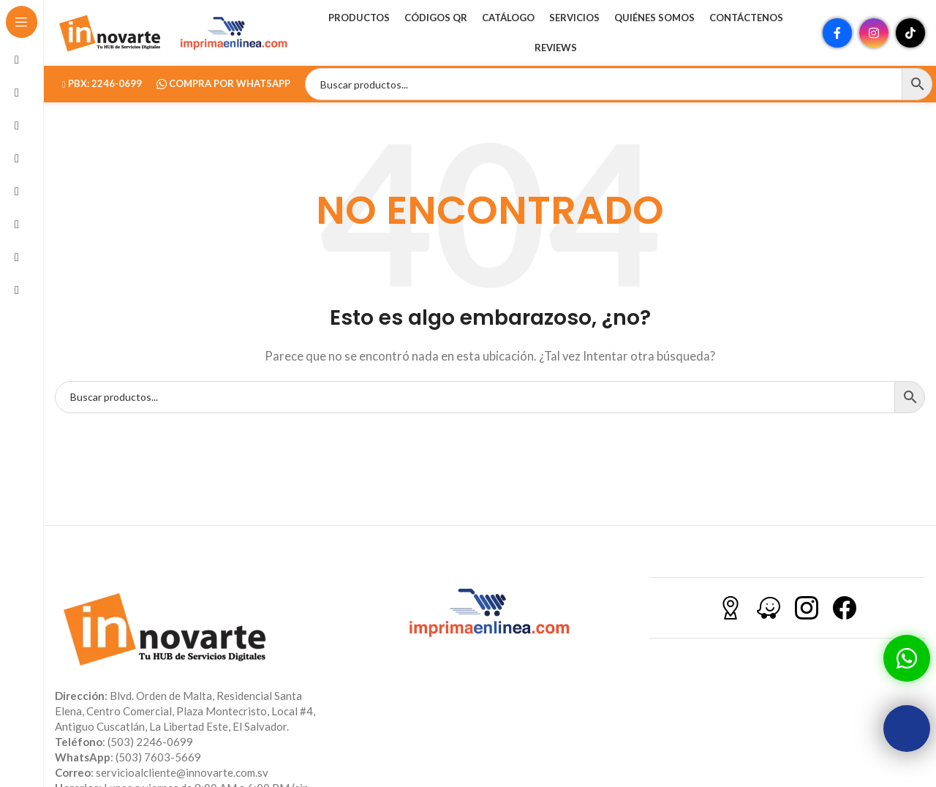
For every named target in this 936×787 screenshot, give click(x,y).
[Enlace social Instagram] (873, 33)
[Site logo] (110, 31)
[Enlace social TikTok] (910, 33)
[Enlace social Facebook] (837, 33)
